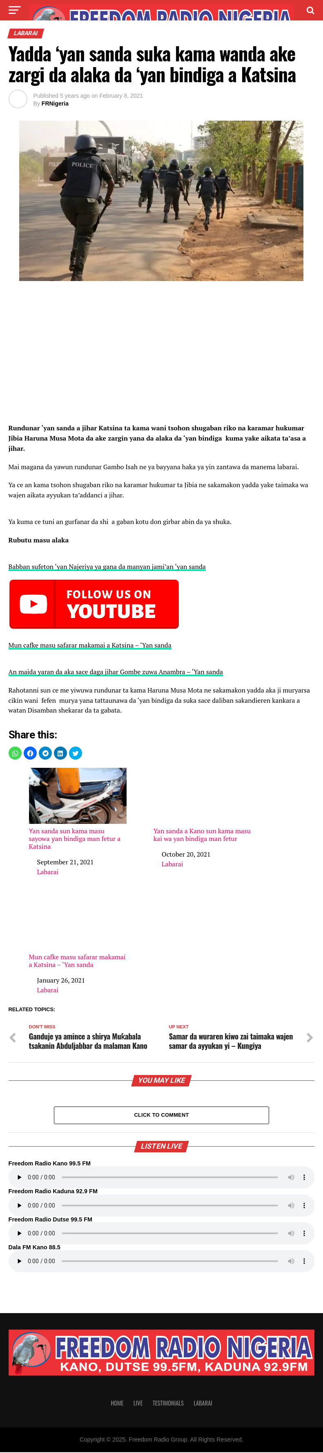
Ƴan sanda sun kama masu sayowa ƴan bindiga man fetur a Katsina (78, 809)
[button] (15, 753)
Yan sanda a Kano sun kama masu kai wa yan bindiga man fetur (202, 805)
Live (138, 1404)
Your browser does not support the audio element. (162, 1178)
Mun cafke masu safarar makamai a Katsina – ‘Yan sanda (90, 645)
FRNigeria (55, 103)
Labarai (48, 871)
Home (117, 1404)
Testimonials (168, 1404)
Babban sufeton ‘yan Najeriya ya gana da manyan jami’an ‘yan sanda (107, 566)
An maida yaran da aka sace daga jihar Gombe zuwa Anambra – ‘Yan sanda (116, 671)
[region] (162, 354)
